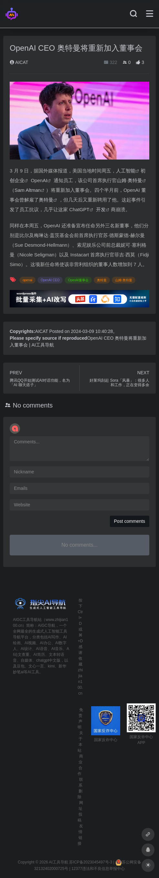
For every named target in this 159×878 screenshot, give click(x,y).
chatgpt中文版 (48, 660)
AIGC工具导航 (25, 619)
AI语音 (41, 648)
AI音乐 (57, 648)
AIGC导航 (46, 625)
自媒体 (26, 660)
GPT (85, 209)
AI (45, 180)
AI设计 (26, 648)
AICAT (19, 62)
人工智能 (125, 170)
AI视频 (30, 643)
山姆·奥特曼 (129, 180)
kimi (51, 666)
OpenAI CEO (50, 280)
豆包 (21, 666)
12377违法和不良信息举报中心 (98, 868)
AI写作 (53, 637)
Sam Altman (28, 190)
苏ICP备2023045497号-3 (90, 862)
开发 (101, 209)
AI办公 (45, 643)
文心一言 (36, 666)
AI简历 (39, 654)
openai (27, 280)
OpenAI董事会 (78, 280)
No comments (33, 405)
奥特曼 (46, 199)
